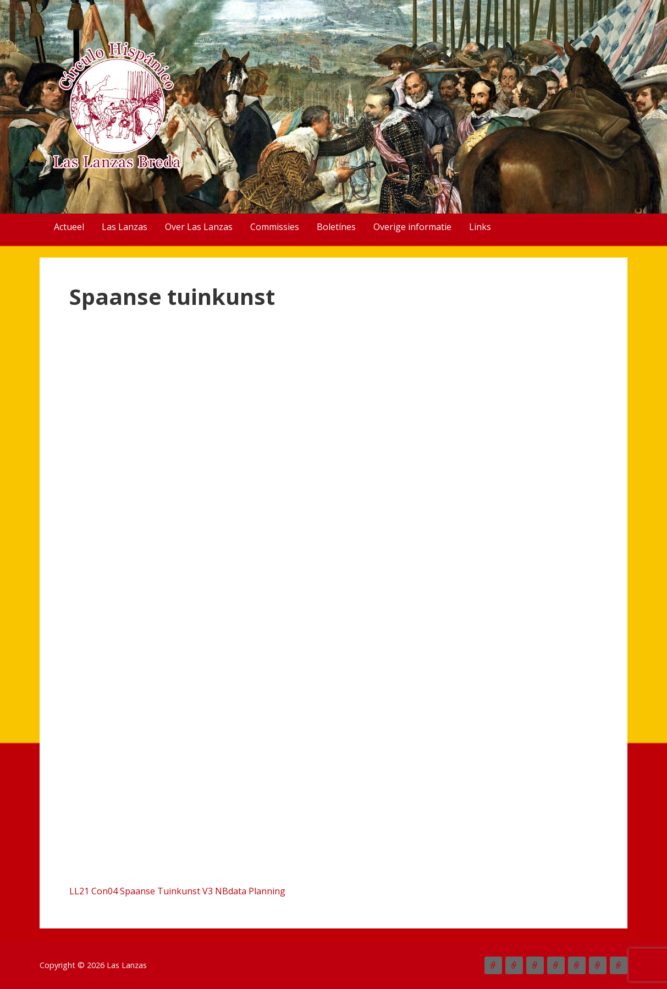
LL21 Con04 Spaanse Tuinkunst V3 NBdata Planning (177, 891)
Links (480, 227)
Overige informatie (412, 227)
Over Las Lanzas (199, 227)
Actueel (69, 227)
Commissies (274, 227)
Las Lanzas (124, 227)
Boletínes (336, 227)
